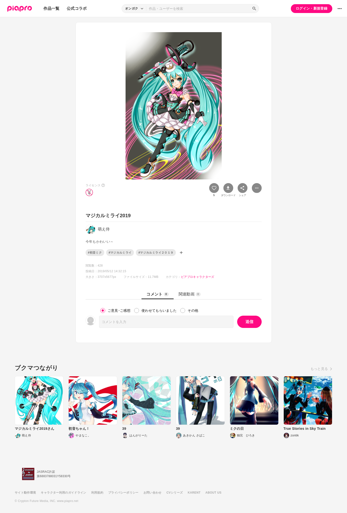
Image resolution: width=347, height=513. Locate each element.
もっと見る (319, 369)
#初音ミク (95, 252)
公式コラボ (77, 8)
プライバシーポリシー (123, 492)
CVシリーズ (175, 492)
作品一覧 (51, 8)
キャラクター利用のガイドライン (63, 492)
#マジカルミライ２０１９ (155, 252)
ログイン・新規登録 (311, 8)
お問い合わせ (152, 492)
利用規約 (97, 492)
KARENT (194, 492)
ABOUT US (213, 492)
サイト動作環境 (25, 492)
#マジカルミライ (120, 252)
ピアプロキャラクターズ (197, 277)
